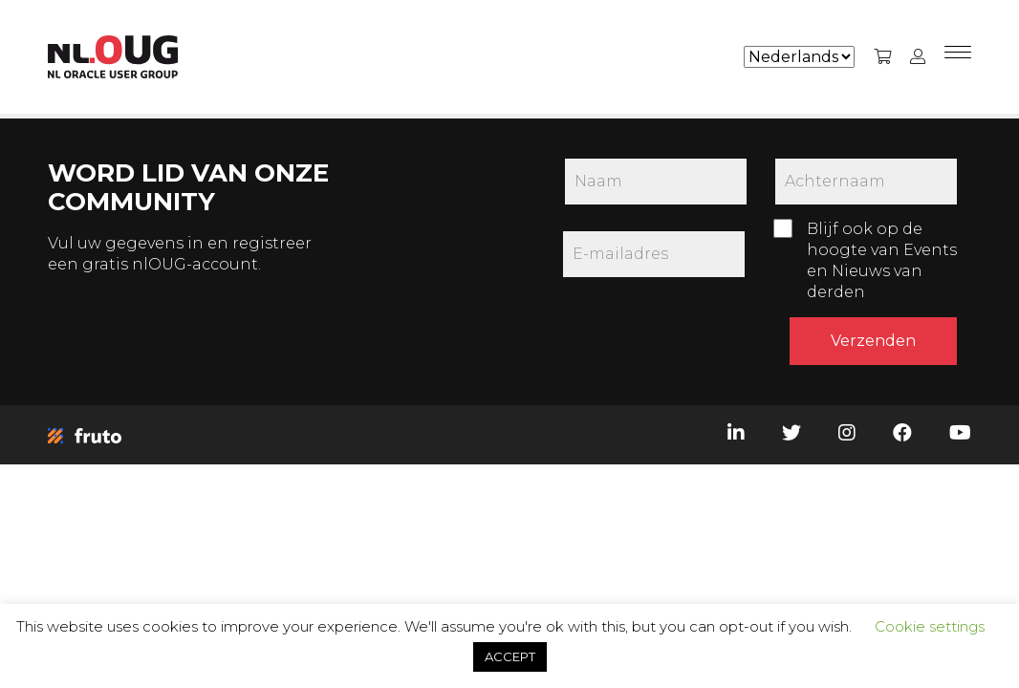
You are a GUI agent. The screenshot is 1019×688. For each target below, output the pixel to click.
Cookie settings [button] (930, 626)
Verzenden (873, 341)
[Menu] (957, 57)
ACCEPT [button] (510, 656)
